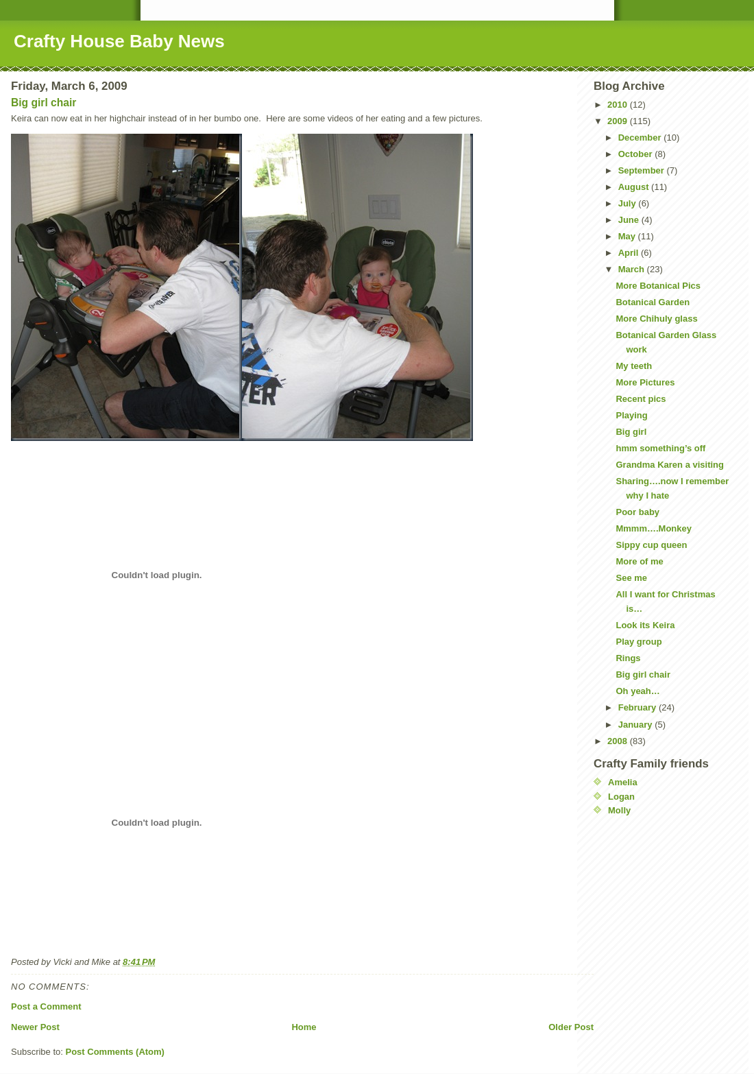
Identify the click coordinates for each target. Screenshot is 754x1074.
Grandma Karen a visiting (670, 465)
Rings (628, 658)
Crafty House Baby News (119, 41)
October (636, 154)
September (642, 170)
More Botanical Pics (658, 286)
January (636, 724)
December (641, 137)
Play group (638, 641)
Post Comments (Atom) (115, 1052)
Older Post (571, 1027)
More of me (639, 561)
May (628, 236)
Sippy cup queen (651, 545)
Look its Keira (645, 625)
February (638, 707)
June (630, 220)
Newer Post (35, 1027)
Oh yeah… (637, 691)
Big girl (631, 432)
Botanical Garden (653, 302)
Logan (621, 796)
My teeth (634, 366)
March (632, 269)
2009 (618, 121)
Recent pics (641, 399)
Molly (619, 810)
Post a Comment (46, 1006)
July (628, 203)
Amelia (622, 782)
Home (303, 1027)
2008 (618, 741)
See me (631, 578)
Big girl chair (43, 102)
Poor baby (637, 512)
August (634, 187)
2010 (618, 104)
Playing (631, 415)
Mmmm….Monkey (654, 528)
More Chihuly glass (656, 318)
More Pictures (645, 382)
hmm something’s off (660, 448)
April (629, 253)
